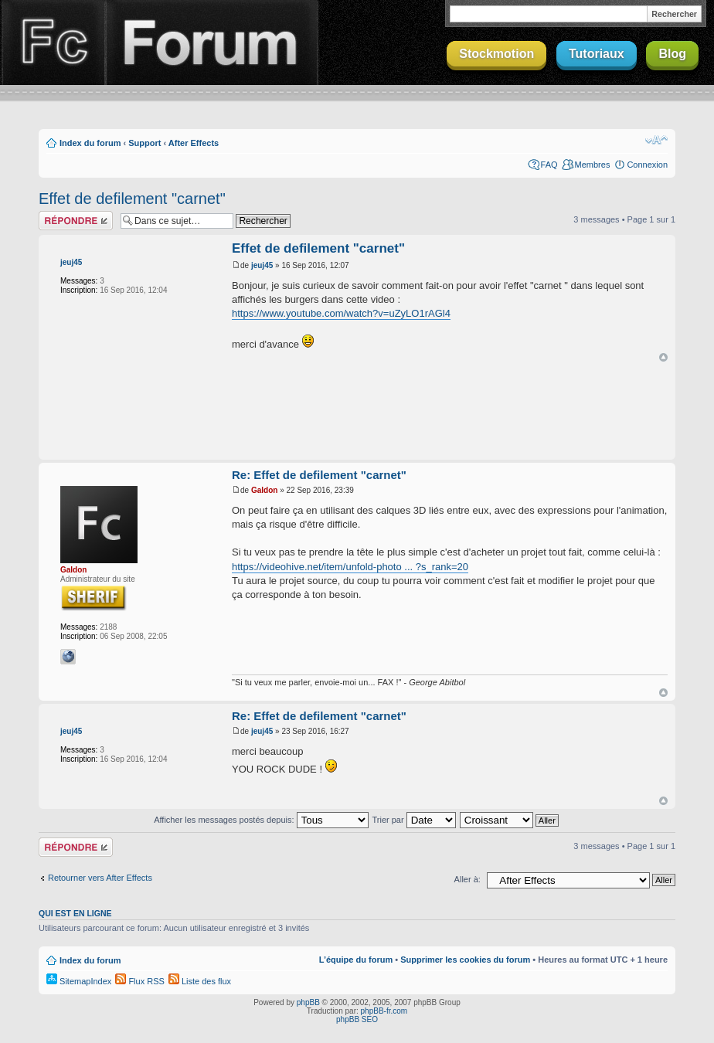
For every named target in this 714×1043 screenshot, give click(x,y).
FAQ (549, 164)
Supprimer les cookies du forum (465, 959)
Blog (672, 53)
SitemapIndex (78, 981)
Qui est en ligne (75, 913)
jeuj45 (71, 262)
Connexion (647, 164)
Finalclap (52, 42)
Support (144, 143)
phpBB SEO (357, 1019)
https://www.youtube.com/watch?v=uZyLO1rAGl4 (341, 313)
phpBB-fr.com (384, 1011)
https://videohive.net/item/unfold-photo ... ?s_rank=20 (350, 566)
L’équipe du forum (356, 959)
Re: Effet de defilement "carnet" (319, 474)
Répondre (76, 220)
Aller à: (467, 879)
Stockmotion (496, 53)
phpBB (308, 1002)
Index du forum (90, 143)
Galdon (73, 570)
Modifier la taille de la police (656, 140)
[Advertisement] (357, 412)
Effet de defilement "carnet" (132, 198)
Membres (592, 164)
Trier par (413, 819)
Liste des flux (199, 981)
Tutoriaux (596, 53)
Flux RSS (140, 981)
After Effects (193, 143)
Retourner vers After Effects (100, 877)
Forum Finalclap (211, 42)
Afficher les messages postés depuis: (261, 819)
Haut (663, 357)
